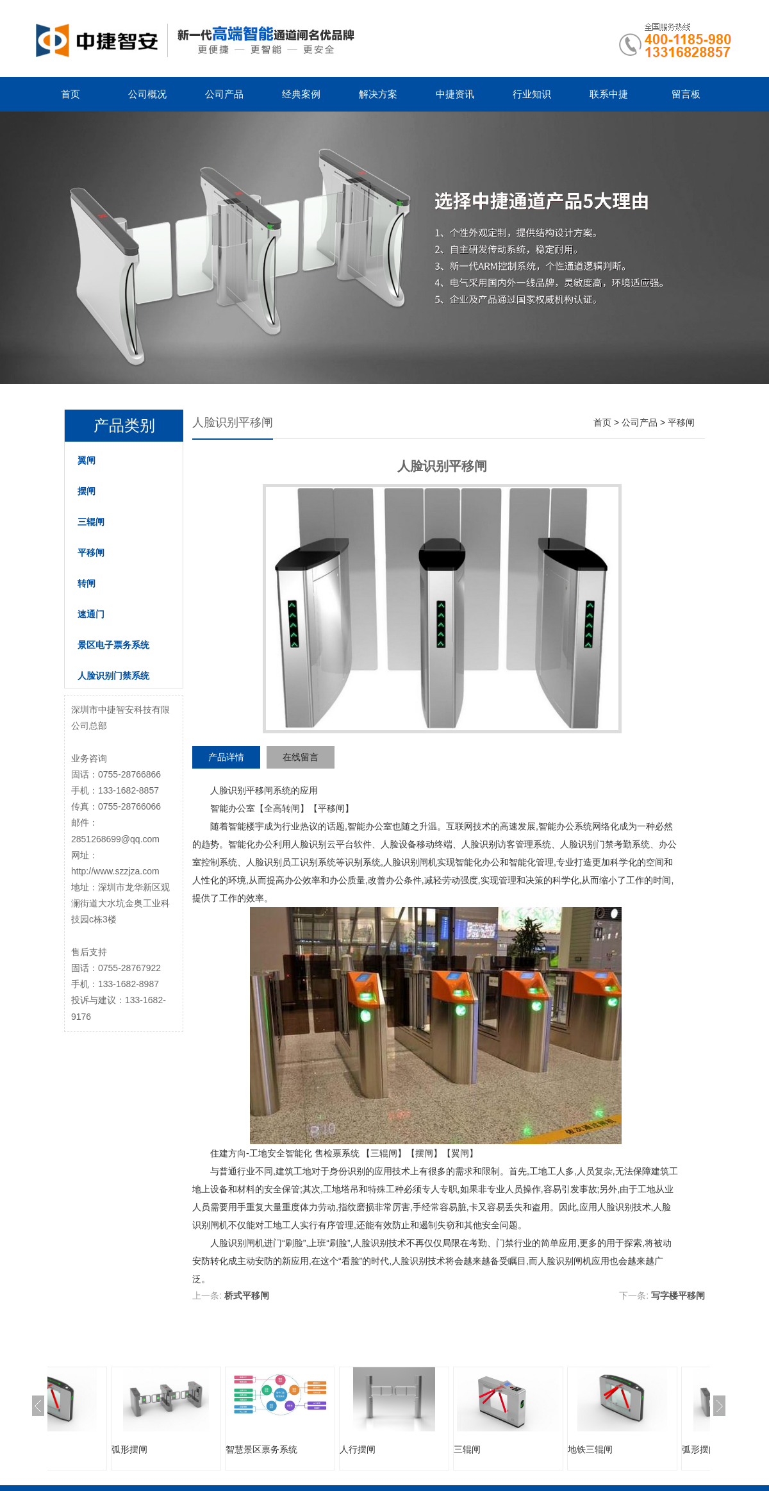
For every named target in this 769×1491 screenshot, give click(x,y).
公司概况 (147, 93)
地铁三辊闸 (84, 1449)
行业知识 (532, 93)
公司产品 (224, 93)
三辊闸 (91, 522)
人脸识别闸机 (410, 862)
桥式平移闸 (246, 1295)
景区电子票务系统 (113, 645)
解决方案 (378, 93)
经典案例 (301, 93)
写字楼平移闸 (678, 1295)
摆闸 (86, 491)
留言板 (686, 93)
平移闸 (91, 552)
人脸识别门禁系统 (113, 676)
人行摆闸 (422, 1449)
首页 (70, 93)
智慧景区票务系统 (325, 1449)
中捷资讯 (455, 93)
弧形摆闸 (193, 1449)
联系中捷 (609, 93)
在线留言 (300, 757)
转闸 (86, 583)
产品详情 (226, 757)
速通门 (91, 614)
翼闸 (86, 460)
